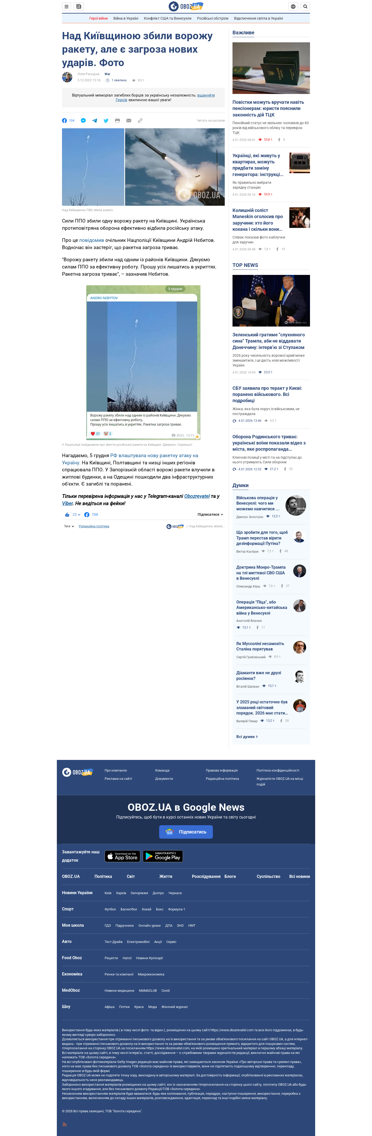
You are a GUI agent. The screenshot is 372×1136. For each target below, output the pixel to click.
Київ (108, 893)
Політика (103, 876)
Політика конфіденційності (278, 770)
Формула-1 (176, 909)
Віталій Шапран (247, 686)
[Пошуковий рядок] (305, 6)
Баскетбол (129, 909)
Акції (158, 942)
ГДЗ (108, 925)
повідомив (92, 240)
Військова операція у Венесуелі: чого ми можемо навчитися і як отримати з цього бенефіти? (257, 503)
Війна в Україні (125, 18)
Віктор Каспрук (247, 551)
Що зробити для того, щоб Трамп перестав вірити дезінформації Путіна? (262, 538)
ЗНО (180, 925)
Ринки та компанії (119, 974)
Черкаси (175, 893)
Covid (165, 990)
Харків (121, 893)
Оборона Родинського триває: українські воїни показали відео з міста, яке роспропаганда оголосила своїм (269, 443)
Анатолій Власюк (249, 621)
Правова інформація (222, 770)
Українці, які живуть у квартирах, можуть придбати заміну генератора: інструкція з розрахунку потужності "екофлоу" (258, 165)
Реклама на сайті (118, 779)
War (107, 74)
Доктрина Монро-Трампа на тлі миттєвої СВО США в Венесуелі (261, 573)
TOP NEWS (245, 265)
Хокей (146, 909)
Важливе (243, 32)
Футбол (110, 909)
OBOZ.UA (276, 1039)
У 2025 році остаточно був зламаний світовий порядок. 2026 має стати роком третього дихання (262, 708)
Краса (139, 1007)
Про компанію (116, 770)
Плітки (124, 1007)
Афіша (109, 1007)
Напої (127, 958)
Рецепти (111, 958)
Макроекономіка (151, 974)
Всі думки (245, 736)
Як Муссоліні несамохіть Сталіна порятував (260, 646)
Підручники (124, 925)
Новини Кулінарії (149, 958)
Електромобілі (138, 942)
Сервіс (171, 942)
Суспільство (268, 876)
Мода (152, 1007)
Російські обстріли (212, 18)
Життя (165, 876)
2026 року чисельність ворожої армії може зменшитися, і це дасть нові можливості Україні (269, 360)
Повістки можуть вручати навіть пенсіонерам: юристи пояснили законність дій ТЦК (268, 108)
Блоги (230, 876)
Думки (241, 485)
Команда (162, 770)
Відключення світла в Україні (258, 18)
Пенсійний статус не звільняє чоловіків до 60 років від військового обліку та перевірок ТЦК (271, 128)
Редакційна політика (94, 526)
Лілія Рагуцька (88, 74)
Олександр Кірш (248, 586)
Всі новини (299, 876)
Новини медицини (119, 990)
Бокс (160, 909)
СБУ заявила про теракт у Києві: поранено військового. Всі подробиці (267, 394)
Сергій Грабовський (251, 657)
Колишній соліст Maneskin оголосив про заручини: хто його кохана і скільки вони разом (258, 220)
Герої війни (98, 18)
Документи (164, 779)
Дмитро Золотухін (249, 517)
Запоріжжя (139, 893)
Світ (131, 876)
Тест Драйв (113, 942)
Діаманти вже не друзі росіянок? (258, 675)
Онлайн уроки (149, 925)
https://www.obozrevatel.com (232, 1030)
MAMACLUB (148, 990)
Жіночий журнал (174, 1007)
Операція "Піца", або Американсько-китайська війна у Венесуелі (261, 608)
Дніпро (158, 893)
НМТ (192, 925)
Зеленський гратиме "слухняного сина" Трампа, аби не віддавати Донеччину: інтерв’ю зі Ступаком (269, 341)
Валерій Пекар (247, 721)
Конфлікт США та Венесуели (167, 18)
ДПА (168, 925)
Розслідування (206, 876)
